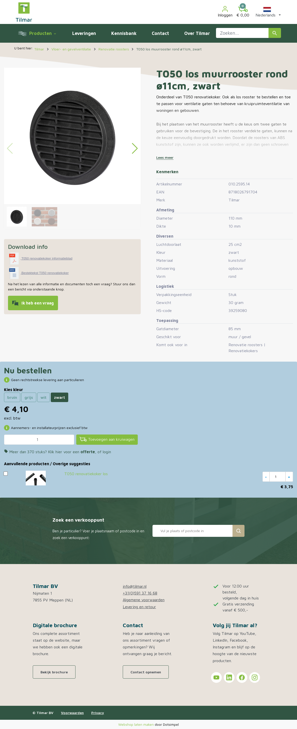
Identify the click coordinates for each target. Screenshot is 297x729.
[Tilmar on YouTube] (216, 677)
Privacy (97, 713)
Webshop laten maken (136, 724)
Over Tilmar (197, 33)
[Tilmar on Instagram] (254, 677)
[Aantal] (39, 439)
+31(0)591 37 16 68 (140, 593)
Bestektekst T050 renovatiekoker (45, 273)
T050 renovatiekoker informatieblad (47, 258)
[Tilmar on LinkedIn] (229, 677)
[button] (267, 12)
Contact (160, 33)
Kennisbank (123, 33)
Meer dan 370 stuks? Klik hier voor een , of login (57, 451)
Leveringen (84, 33)
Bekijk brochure (54, 672)
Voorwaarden (72, 713)
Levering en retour (139, 606)
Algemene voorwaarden (143, 599)
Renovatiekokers (243, 350)
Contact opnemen (145, 672)
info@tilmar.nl (134, 586)
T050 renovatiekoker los (86, 473)
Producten (42, 33)
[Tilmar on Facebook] (241, 677)
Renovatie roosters (245, 344)
